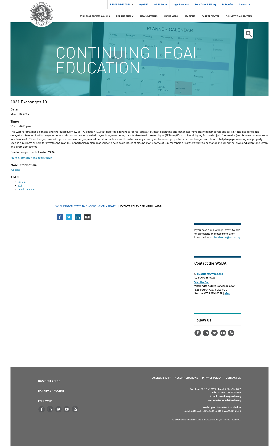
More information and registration (31, 157)
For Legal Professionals (95, 16)
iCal (20, 185)
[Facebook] (198, 333)
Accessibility (161, 377)
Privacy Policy (212, 377)
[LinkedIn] (206, 333)
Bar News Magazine (51, 390)
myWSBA (143, 4)
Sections (190, 16)
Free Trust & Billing (205, 4)
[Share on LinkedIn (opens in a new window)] (78, 217)
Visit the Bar (201, 282)
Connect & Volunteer (239, 16)
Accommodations (186, 377)
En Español (227, 4)
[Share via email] (87, 217)
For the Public (125, 16)
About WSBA (171, 16)
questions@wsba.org (210, 273)
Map (227, 293)
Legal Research (180, 4)
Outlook (22, 181)
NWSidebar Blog (49, 381)
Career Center (211, 16)
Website (15, 169)
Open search (249, 34)
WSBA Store (160, 4)
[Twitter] (215, 333)
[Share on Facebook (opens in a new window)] (60, 217)
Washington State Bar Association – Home (86, 206)
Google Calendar (27, 188)
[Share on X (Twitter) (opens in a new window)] (69, 217)
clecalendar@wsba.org (226, 237)
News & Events (148, 16)
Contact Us (245, 4)
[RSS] (232, 333)
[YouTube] (223, 333)
